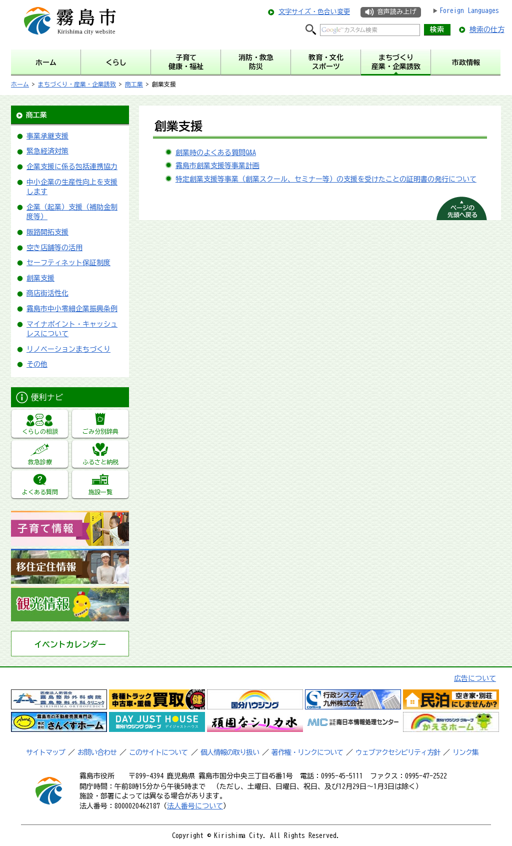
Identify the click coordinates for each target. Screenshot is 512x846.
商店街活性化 (47, 293)
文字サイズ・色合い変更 (314, 12)
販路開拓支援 (47, 232)
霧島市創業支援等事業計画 (218, 165)
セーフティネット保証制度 (68, 262)
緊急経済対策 (47, 151)
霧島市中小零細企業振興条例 (72, 308)
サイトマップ (45, 752)
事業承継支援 (47, 136)
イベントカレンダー (70, 644)
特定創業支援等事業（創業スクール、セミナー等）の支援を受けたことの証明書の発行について (326, 179)
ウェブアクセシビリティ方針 (398, 752)
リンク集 (465, 752)
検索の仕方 (487, 29)
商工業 (134, 84)
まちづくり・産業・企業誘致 (77, 84)
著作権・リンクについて (307, 752)
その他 (37, 364)
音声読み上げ (396, 12)
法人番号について (195, 805)
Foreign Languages (469, 10)
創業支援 (40, 278)
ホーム (20, 84)
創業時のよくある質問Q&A (216, 152)
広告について (475, 678)
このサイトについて (158, 752)
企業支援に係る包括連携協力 (72, 166)
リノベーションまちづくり (68, 349)
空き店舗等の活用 (54, 247)
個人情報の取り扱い (229, 752)
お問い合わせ (97, 752)
